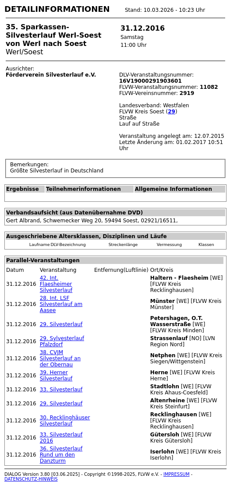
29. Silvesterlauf (61, 324)
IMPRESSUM (176, 474)
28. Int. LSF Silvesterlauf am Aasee (61, 304)
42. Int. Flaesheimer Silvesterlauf (56, 284)
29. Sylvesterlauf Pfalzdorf (62, 341)
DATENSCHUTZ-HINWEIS (31, 479)
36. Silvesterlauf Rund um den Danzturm (61, 455)
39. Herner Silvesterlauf (56, 375)
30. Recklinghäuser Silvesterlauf (65, 421)
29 (171, 112)
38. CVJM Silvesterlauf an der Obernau (60, 358)
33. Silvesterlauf (61, 390)
